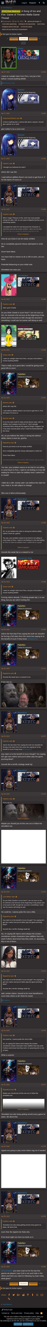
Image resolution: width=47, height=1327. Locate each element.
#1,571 (43, 668)
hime (20, 947)
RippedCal (22, 186)
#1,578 (43, 1146)
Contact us (5, 1313)
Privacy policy (29, 1313)
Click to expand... (24, 234)
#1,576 (43, 1030)
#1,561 (43, 72)
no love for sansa (26, 27)
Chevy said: (7, 355)
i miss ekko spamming (9, 24)
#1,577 (43, 1085)
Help (37, 1313)
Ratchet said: (7, 403)
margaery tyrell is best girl (10, 27)
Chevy (20, 48)
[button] (2, 2)
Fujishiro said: (8, 163)
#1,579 (43, 1216)
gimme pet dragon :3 (34, 21)
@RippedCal (32, 639)
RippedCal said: (8, 443)
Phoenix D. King (25, 558)
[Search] (44, 2)
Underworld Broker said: (11, 118)
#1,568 (43, 523)
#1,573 (43, 794)
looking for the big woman (27, 24)
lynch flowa (41, 24)
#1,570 (43, 629)
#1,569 (43, 582)
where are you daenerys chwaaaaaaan (14, 29)
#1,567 (43, 398)
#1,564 (43, 209)
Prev (14, 39)
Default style (7, 1310)
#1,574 (43, 892)
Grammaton (7, 21)
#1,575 (43, 971)
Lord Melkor (23, 276)
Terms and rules (16, 1313)
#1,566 (43, 350)
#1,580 (43, 1267)
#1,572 (43, 736)
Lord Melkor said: (9, 897)
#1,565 (43, 299)
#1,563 (43, 159)
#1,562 (43, 113)
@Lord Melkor (7, 1271)
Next (33, 39)
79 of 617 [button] (23, 39)
